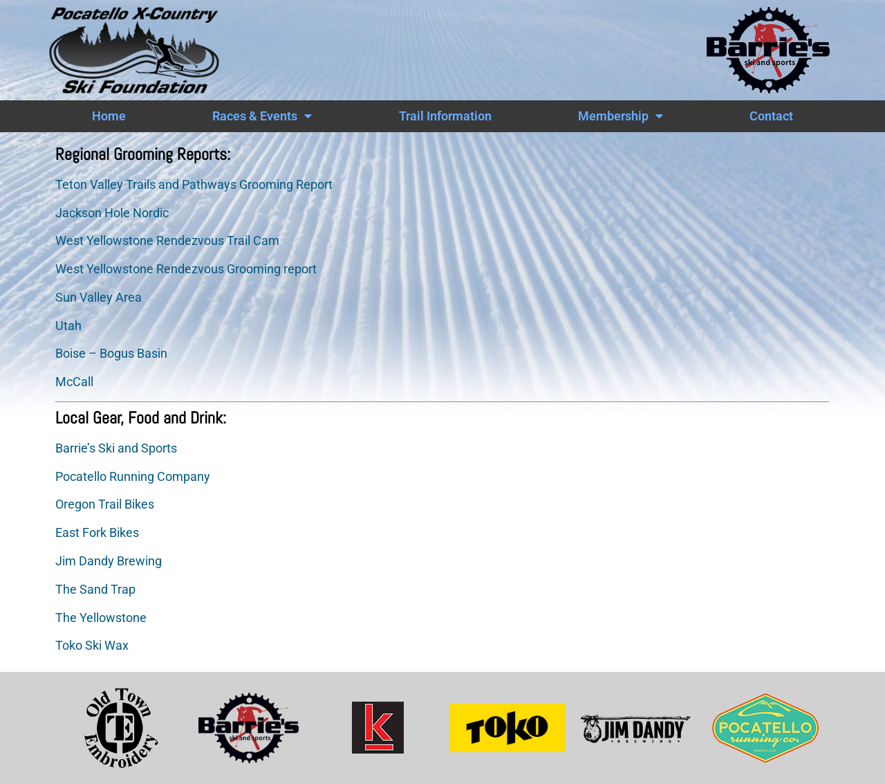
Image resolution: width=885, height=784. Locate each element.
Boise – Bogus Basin (111, 354)
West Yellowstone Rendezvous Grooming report (186, 269)
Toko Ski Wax (92, 646)
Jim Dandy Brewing (108, 561)
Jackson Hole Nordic (112, 213)
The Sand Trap (95, 589)
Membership (620, 116)
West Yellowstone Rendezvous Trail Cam (167, 241)
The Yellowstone (101, 618)
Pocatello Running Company (132, 477)
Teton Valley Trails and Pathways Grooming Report (194, 185)
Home (109, 116)
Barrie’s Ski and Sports (116, 448)
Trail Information (445, 116)
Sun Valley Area (100, 297)
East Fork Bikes (97, 533)
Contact (771, 116)
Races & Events (262, 116)
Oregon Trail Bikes (104, 504)
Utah (68, 326)
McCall (74, 382)
